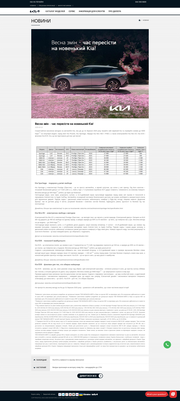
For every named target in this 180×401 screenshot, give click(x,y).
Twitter (63, 394)
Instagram (73, 394)
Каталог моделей (55, 11)
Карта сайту (35, 394)
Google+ (66, 394)
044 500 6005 (140, 2)
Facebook (59, 394)
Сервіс (72, 11)
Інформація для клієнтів (92, 11)
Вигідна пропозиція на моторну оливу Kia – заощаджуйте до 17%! (77, 367)
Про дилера (114, 11)
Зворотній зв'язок (64, 5)
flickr (77, 394)
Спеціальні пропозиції (47, 5)
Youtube (70, 394)
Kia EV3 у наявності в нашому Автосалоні (68, 360)
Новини (33, 5)
